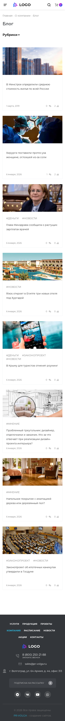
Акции (22, 637)
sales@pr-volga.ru (36, 663)
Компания (14, 630)
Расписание (32, 630)
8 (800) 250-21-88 (34, 654)
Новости (49, 630)
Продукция (29, 624)
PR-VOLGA (21, 715)
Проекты (46, 624)
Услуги (14, 624)
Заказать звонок (31, 657)
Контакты (36, 637)
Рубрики (11, 35)
